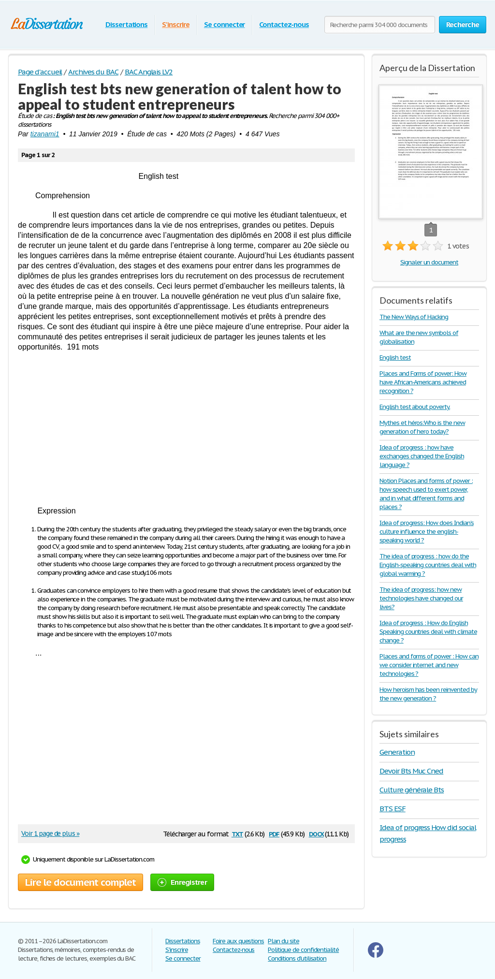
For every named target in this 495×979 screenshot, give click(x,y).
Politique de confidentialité (303, 950)
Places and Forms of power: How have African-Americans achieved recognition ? (422, 382)
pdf (274, 833)
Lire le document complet (80, 882)
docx (316, 833)
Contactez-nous (283, 24)
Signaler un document (429, 262)
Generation (397, 752)
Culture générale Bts (411, 789)
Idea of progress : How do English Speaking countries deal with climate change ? (428, 631)
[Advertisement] (186, 429)
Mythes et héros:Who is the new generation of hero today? (422, 427)
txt (237, 833)
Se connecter (224, 24)
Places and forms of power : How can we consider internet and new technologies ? (429, 665)
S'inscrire (175, 24)
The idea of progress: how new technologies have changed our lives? (421, 598)
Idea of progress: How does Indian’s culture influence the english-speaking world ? (426, 531)
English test (395, 357)
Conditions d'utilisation (297, 958)
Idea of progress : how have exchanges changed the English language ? (421, 456)
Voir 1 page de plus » (50, 833)
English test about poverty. (414, 407)
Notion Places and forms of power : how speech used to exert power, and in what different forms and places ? (426, 494)
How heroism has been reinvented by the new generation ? (428, 694)
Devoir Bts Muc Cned (411, 770)
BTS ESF (392, 808)
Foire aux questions (238, 941)
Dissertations (126, 24)
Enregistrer (182, 882)
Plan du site (283, 941)
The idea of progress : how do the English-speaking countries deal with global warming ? (427, 565)
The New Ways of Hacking (413, 317)
